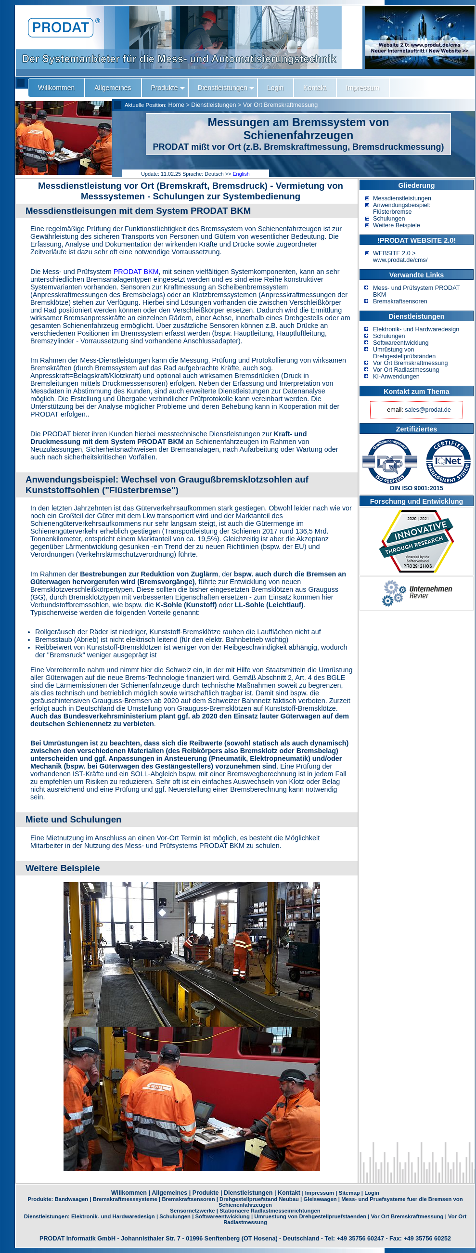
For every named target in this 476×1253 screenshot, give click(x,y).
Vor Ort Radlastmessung (406, 369)
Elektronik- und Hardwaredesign (416, 329)
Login (371, 1193)
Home (176, 105)
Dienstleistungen (213, 105)
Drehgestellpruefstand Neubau (259, 1199)
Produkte (206, 1192)
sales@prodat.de (427, 409)
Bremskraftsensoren (400, 301)
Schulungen (389, 218)
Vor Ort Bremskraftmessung (280, 105)
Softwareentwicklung (401, 342)
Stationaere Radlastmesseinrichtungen (270, 1211)
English (240, 174)
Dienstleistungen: (47, 1216)
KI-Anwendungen (396, 376)
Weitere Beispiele (396, 225)
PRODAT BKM (136, 271)
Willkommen (129, 1192)
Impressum (319, 1193)
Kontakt (289, 1192)
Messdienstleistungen (402, 198)
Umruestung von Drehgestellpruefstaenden (310, 1216)
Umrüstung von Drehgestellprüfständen (404, 353)
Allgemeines (169, 1192)
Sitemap (349, 1193)
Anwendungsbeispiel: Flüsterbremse (401, 208)
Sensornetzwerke (192, 1211)
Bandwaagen (71, 1199)
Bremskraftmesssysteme (125, 1199)
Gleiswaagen (319, 1199)
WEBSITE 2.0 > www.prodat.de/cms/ (400, 256)
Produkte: (40, 1199)
